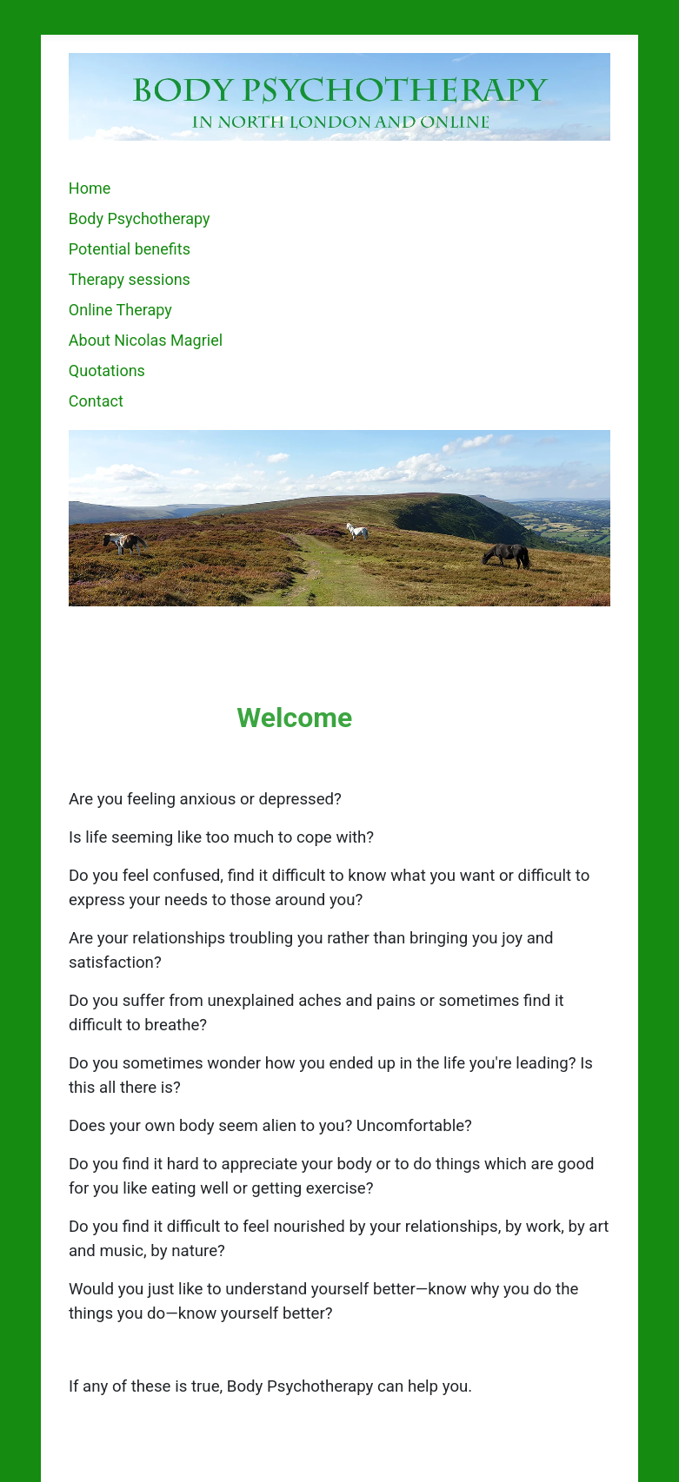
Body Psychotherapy (139, 218)
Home (89, 188)
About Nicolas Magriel (146, 340)
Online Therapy (120, 310)
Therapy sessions (129, 279)
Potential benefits (129, 249)
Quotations (107, 370)
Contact (96, 401)
